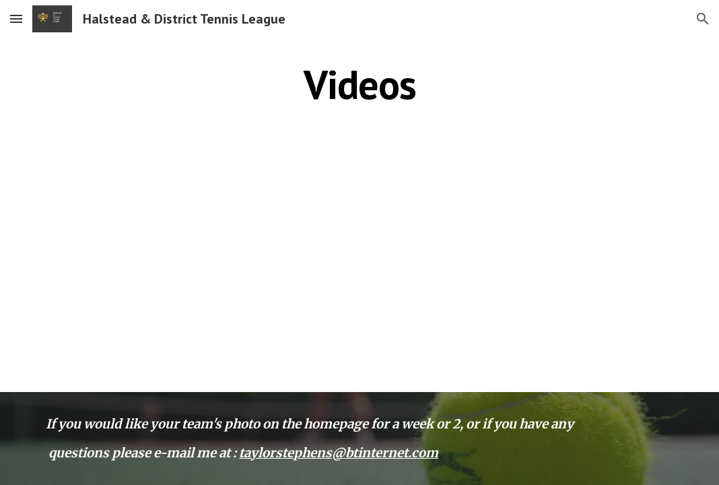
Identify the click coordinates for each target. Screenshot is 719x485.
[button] (16, 18)
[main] (359, 84)
